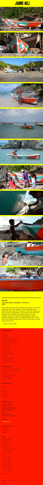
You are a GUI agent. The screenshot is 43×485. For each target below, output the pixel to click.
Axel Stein (6, 447)
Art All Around (6, 413)
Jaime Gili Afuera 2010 (8, 350)
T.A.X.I (4, 417)
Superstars (5, 393)
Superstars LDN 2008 (8, 358)
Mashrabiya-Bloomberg (8, 415)
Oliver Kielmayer (7, 451)
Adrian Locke (6, 458)
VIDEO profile (7, 445)
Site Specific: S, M (7, 426)
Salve (3, 412)
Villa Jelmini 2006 (7, 376)
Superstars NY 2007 (7, 360)
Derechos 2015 (6, 344)
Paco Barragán (7, 466)
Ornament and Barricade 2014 (10, 341)
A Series (4, 397)
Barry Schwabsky (8, 468)
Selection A (5, 428)
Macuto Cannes (6, 391)
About (3, 437)
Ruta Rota (5, 419)
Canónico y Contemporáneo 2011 (11, 369)
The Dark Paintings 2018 (9, 339)
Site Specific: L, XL (7, 402)
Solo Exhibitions (7, 330)
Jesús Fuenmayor (8, 453)
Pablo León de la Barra (9, 449)
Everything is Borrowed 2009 (10, 354)
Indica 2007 (5, 373)
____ (3, 478)
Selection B (5, 430)
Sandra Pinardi (7, 460)
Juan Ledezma (7, 470)
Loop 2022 (5, 335)
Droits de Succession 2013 (9, 342)
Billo (3, 389)
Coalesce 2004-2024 (8, 378)
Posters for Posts (7, 406)
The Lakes (5, 395)
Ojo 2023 (4, 333)
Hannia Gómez (7, 464)
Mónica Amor (6, 462)
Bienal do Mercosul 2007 (9, 374)
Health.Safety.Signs (7, 410)
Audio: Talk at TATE (7, 441)
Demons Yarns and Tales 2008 (10, 371)
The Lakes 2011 (6, 346)
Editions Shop (6, 473)
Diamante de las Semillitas (9, 408)
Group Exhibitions (7, 366)
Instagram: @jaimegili (8, 480)
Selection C (5, 432)
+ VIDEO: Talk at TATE (9, 324)
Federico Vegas (7, 456)
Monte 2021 (5, 337)
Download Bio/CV (7, 439)
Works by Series (7, 383)
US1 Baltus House (7, 404)
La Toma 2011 (6, 348)
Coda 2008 (5, 356)
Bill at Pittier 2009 (7, 352)
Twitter (4, 482)
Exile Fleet (5, 387)
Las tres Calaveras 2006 (9, 362)
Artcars (4, 385)
